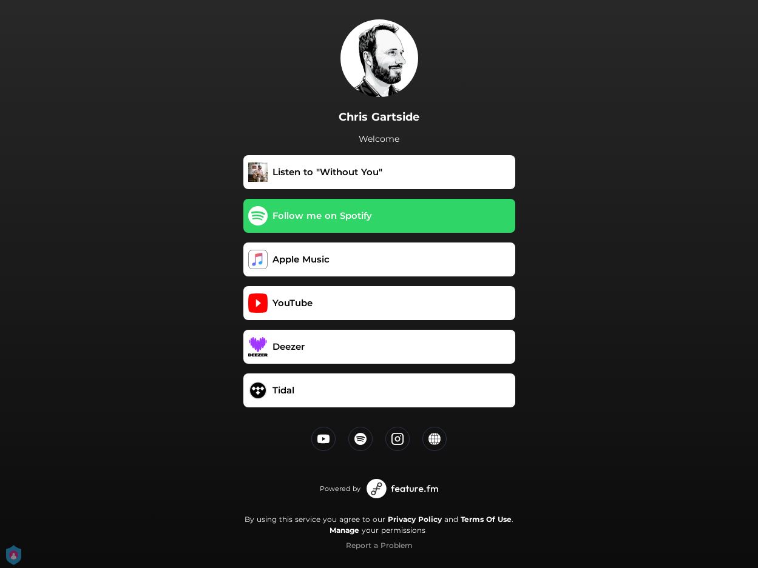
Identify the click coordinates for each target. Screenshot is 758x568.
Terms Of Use (486, 519)
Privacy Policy (415, 519)
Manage (344, 530)
